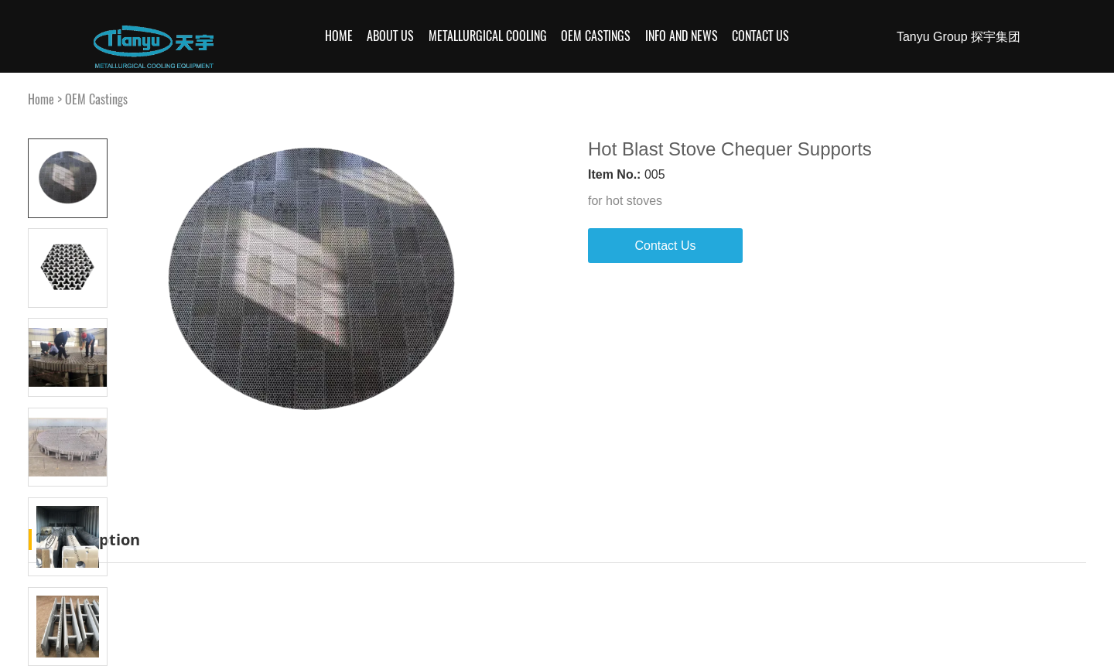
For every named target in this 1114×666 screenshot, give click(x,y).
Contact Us (760, 36)
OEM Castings (595, 36)
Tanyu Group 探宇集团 (958, 36)
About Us (390, 36)
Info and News (681, 36)
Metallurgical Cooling (488, 36)
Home (339, 36)
